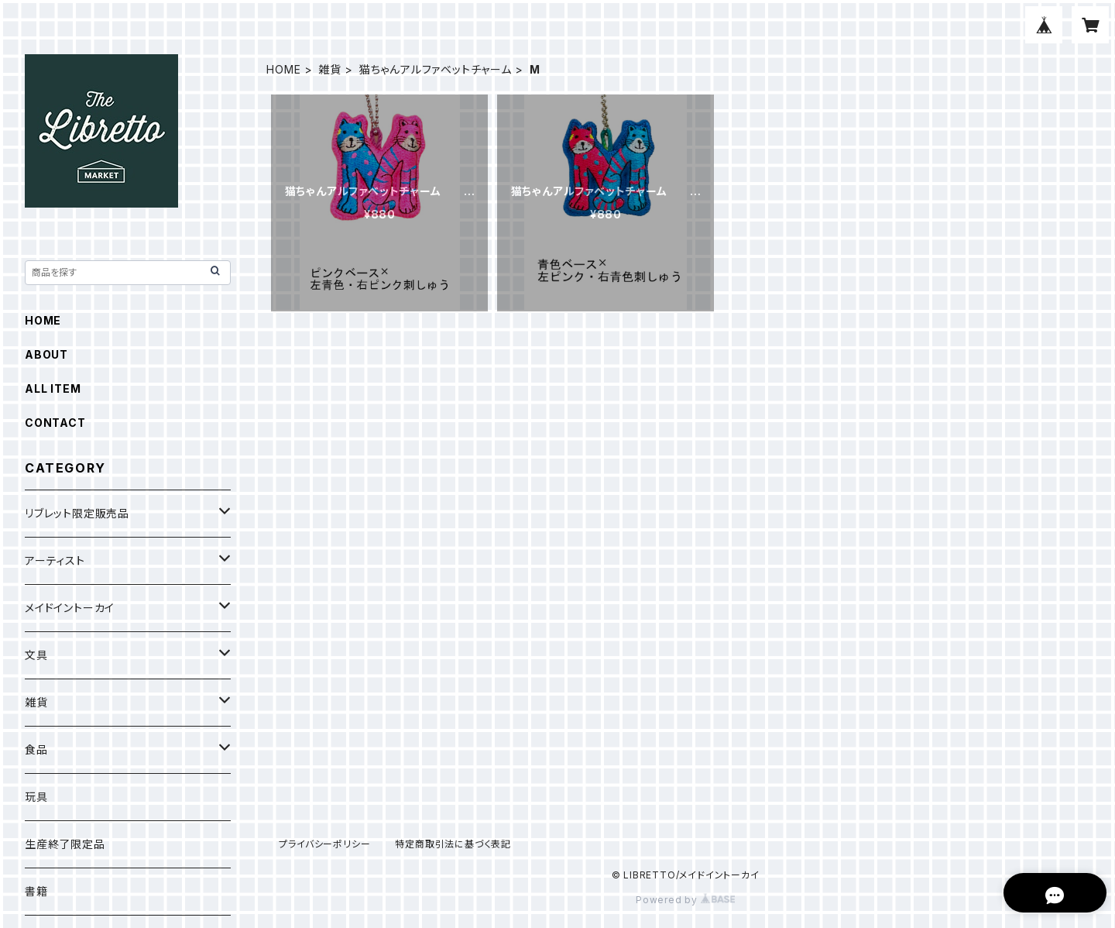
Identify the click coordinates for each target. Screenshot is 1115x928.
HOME (283, 69)
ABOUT (46, 354)
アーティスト (55, 560)
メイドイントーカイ (70, 607)
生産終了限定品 (65, 844)
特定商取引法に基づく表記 (453, 844)
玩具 (36, 796)
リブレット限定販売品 (77, 513)
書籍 (36, 891)
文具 (36, 655)
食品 (36, 749)
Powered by (685, 900)
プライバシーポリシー (324, 844)
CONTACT (55, 422)
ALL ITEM (53, 388)
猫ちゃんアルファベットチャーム (435, 69)
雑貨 (329, 69)
